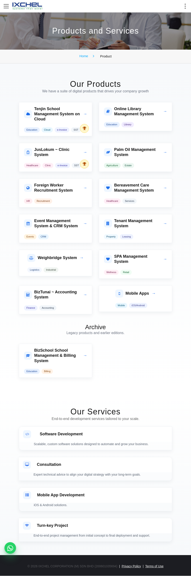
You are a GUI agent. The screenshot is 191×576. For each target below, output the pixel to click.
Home (83, 56)
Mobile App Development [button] (54, 495)
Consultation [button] (42, 465)
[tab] (55, 119)
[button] (55, 114)
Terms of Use (154, 566)
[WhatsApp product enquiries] (10, 548)
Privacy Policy (131, 566)
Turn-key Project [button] (45, 526)
